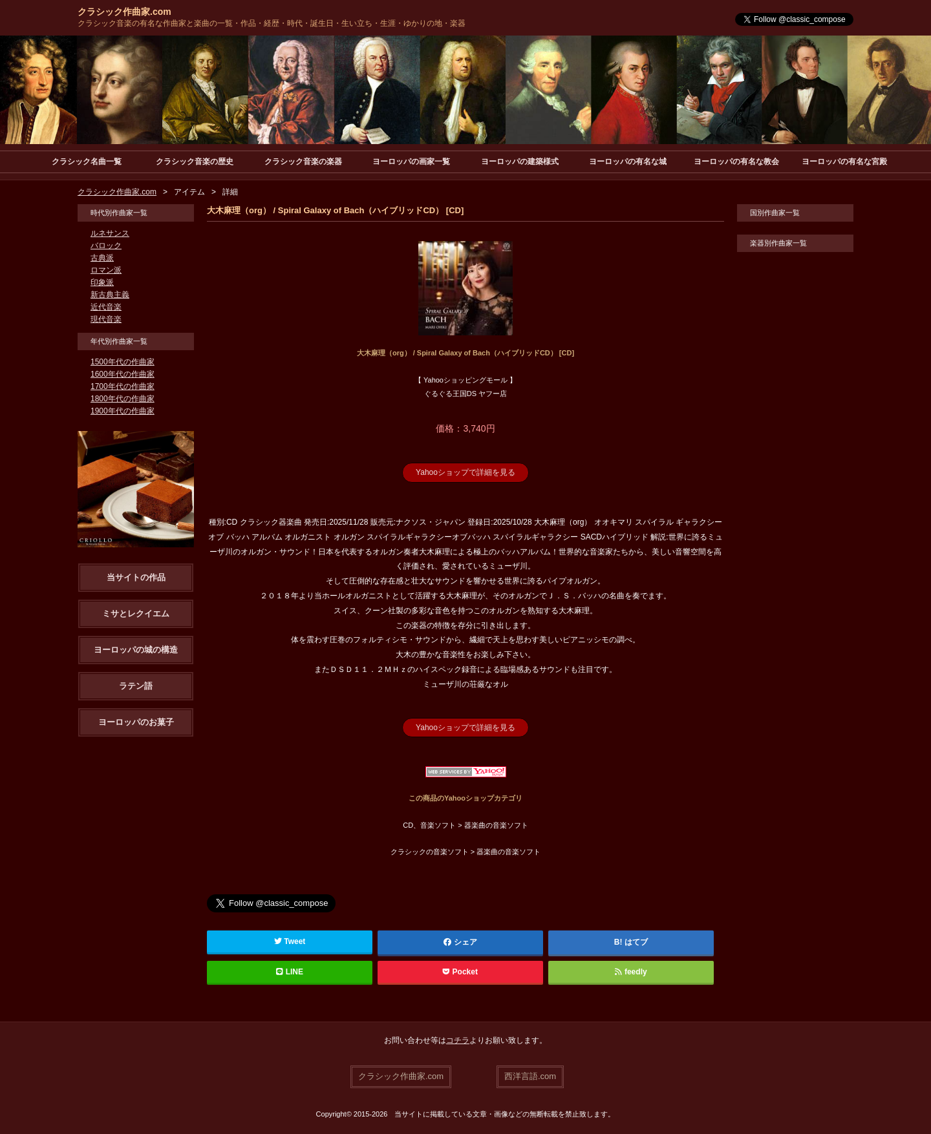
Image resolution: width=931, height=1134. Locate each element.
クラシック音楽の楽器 (303, 161)
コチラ (457, 1040)
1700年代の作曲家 (123, 386)
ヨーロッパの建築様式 (520, 161)
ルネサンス (110, 233)
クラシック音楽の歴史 (194, 161)
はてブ (636, 942)
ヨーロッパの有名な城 (628, 161)
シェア (460, 942)
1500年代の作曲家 (123, 361)
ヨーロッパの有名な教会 (736, 161)
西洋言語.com (530, 1076)
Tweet (290, 941)
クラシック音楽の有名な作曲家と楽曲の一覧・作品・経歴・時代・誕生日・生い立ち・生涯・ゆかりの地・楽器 (272, 23)
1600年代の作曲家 (123, 374)
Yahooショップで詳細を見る (465, 472)
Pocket (460, 971)
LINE (289, 971)
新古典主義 (110, 294)
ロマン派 (106, 270)
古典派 (102, 257)
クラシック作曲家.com (124, 11)
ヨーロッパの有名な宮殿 (844, 161)
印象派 (102, 282)
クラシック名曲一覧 (87, 161)
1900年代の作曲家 (123, 410)
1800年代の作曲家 (123, 398)
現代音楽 (106, 319)
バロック (106, 245)
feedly (631, 971)
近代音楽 (106, 306)
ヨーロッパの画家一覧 (411, 161)
